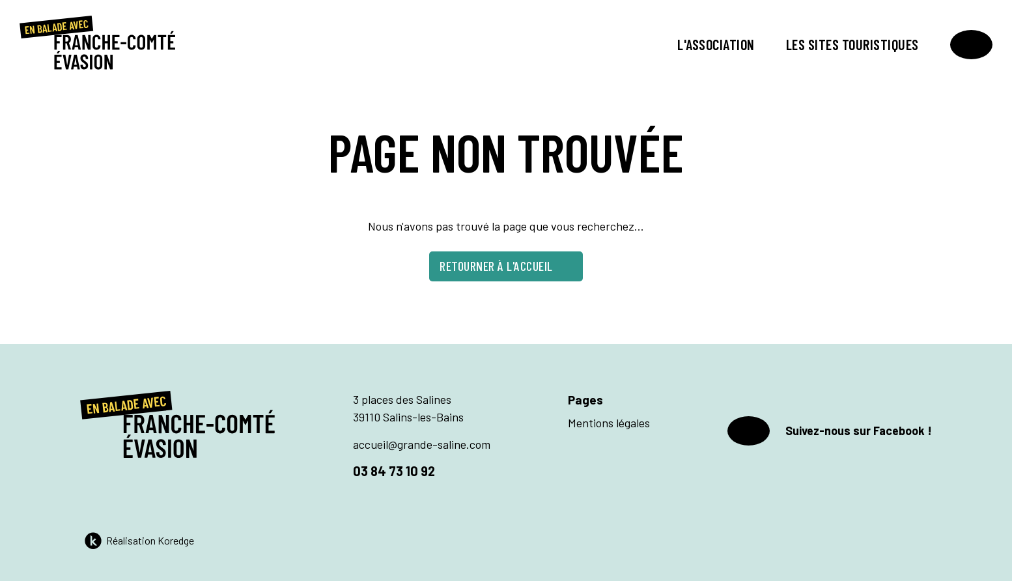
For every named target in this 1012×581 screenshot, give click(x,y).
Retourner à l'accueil (506, 266)
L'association (716, 44)
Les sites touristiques (852, 44)
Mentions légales (609, 423)
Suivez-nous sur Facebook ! (829, 431)
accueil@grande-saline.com (421, 444)
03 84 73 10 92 (394, 471)
